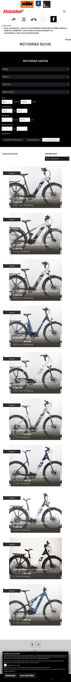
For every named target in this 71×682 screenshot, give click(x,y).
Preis (3, 98)
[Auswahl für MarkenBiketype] (35, 92)
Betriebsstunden (7, 125)
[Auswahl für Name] (35, 77)
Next (60, 19)
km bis (16, 120)
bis (14, 111)
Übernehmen (10, 676)
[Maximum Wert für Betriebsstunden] (22, 129)
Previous (10, 19)
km (32, 120)
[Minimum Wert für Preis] (7, 102)
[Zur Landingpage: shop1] (24, 19)
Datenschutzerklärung (43, 658)
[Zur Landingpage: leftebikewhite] (14, 19)
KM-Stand (5, 116)
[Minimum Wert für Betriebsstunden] (7, 129)
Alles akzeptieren (27, 676)
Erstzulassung (6, 107)
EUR (34, 102)
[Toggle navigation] (64, 11)
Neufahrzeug (33, 140)
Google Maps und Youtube (13, 665)
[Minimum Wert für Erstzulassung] (7, 111)
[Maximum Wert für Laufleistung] (24, 120)
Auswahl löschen (51, 140)
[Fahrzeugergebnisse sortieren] (57, 159)
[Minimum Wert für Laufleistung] (7, 120)
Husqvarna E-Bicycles (13, 140)
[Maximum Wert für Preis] (26, 102)
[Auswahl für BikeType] (35, 84)
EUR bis (16, 102)
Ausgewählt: (6, 133)
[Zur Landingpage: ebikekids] (34, 19)
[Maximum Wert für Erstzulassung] (22, 111)
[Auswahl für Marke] (35, 69)
